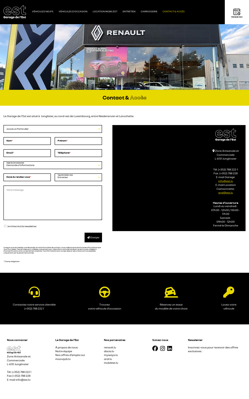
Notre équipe (63, 351)
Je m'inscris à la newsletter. (20, 226)
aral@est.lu (225, 192)
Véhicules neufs (42, 11)
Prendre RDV (237, 13)
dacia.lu (109, 351)
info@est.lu (225, 181)
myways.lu (111, 355)
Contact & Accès (174, 11)
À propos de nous (66, 347)
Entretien (129, 11)
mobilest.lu (111, 363)
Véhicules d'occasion (73, 11)
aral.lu (108, 359)
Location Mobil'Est (105, 11)
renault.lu (110, 347)
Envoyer (93, 237)
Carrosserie (149, 11)
